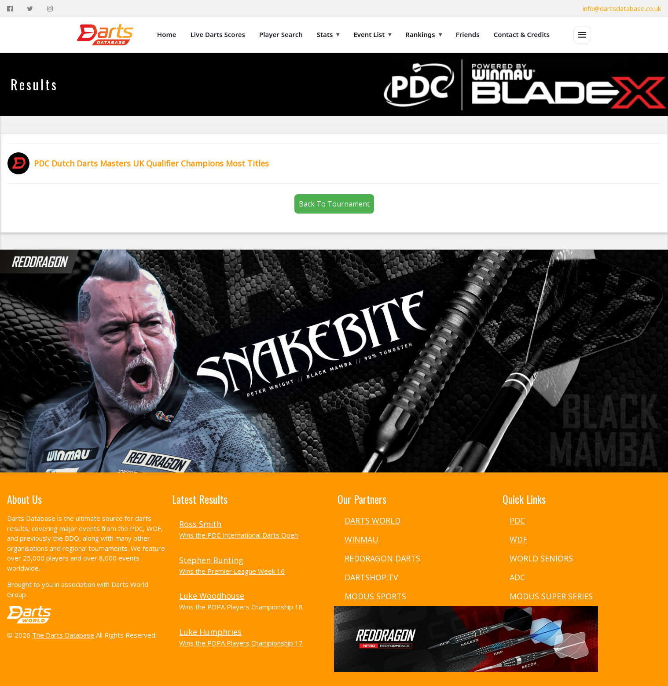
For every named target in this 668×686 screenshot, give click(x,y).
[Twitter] (30, 8)
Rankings (423, 34)
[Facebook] (10, 8)
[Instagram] (50, 8)
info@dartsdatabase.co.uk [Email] (622, 8)
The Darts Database (63, 635)
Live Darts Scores (218, 34)
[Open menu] (582, 35)
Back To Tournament (334, 204)
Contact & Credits (522, 34)
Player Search (281, 34)
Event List (372, 34)
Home (166, 34)
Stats (328, 34)
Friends (468, 34)
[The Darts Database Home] (105, 35)
